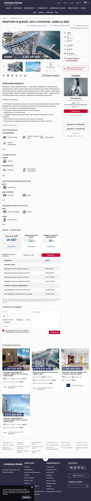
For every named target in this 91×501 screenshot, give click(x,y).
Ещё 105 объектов (76, 115)
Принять (26, 497)
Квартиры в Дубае (8, 444)
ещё (3, 148)
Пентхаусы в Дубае (52, 444)
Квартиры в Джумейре (20, 442)
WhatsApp (20, 319)
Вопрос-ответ (28, 480)
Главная (26, 466)
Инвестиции (50, 488)
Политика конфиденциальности (34, 491)
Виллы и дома (50, 480)
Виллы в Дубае (66, 444)
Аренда (48, 485)
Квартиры (49, 474)
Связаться (76, 111)
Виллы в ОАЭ (65, 442)
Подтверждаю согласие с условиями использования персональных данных (17, 330)
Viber (28, 319)
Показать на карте (52, 75)
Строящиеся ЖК (51, 469)
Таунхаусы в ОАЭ (81, 442)
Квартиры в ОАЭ (7, 442)
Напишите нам (79, 475)
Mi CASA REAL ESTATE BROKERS (75, 105)
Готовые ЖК (50, 471)
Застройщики (28, 469)
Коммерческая (50, 482)
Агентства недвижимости (32, 471)
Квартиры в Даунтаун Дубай (7, 447)
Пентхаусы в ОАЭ (52, 442)
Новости (27, 482)
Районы (26, 474)
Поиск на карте (29, 477)
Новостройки (50, 466)
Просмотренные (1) (82, 25)
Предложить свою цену (81, 28)
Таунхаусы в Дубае (82, 444)
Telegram (7, 321)
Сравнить (51, 254)
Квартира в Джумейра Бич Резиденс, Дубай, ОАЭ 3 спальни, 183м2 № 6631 (15, 419)
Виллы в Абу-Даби (67, 447)
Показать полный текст (9, 124)
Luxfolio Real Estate (77, 384)
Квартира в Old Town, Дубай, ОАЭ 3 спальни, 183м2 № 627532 (74, 372)
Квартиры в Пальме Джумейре (23, 446)
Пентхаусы (49, 477)
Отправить (54, 331)
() (38, 25)
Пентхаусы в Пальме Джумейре (52, 447)
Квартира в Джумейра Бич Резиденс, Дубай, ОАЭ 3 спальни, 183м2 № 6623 (15, 373)
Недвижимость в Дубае (53, 491)
